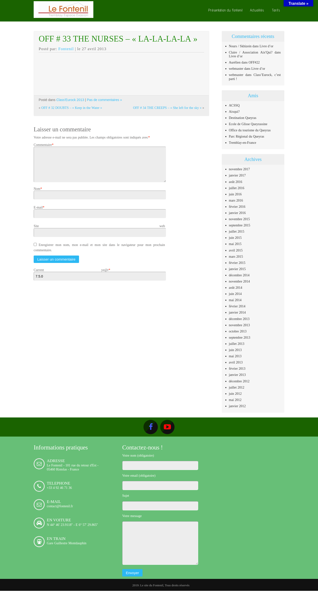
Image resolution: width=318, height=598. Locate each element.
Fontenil (66, 49)
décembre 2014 (239, 275)
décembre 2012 (239, 381)
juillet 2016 (236, 188)
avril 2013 (236, 362)
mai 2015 (235, 244)
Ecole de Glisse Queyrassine (248, 124)
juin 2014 (235, 293)
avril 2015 (236, 250)
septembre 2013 (239, 337)
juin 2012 (235, 393)
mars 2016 (236, 200)
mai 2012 (235, 399)
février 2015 (237, 262)
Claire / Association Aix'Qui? (251, 52)
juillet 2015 (236, 231)
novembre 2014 (239, 281)
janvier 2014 (237, 312)
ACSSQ (234, 105)
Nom (37, 194)
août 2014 (235, 287)
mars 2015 (236, 256)
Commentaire (43, 144)
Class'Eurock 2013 (70, 100)
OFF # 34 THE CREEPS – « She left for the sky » (167, 107)
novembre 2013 (239, 325)
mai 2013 (235, 356)
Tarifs (276, 10)
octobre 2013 (238, 331)
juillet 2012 (236, 387)
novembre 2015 (239, 219)
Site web (99, 231)
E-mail (38, 213)
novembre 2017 (239, 169)
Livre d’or (266, 46)
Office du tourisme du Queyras (250, 130)
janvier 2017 (237, 175)
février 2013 (237, 368)
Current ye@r (71, 275)
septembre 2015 (239, 225)
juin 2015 (235, 237)
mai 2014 (235, 300)
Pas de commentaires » (104, 100)
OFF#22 (254, 62)
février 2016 (237, 206)
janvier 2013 (237, 374)
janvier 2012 (237, 406)
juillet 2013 (236, 343)
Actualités (257, 10)
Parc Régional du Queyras (246, 136)
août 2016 (235, 181)
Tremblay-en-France (242, 142)
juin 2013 (235, 350)
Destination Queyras (242, 117)
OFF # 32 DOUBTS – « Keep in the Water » (71, 107)
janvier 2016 (237, 212)
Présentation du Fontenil (225, 10)
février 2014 (237, 306)
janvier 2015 (237, 269)
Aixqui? (234, 111)
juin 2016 (235, 194)
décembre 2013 (239, 318)
